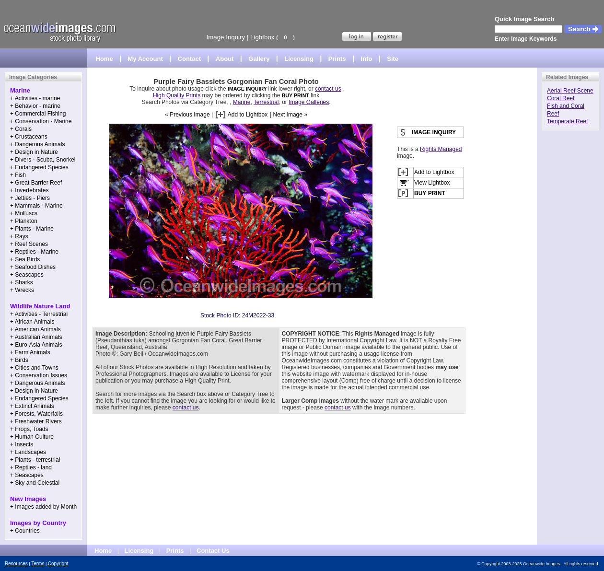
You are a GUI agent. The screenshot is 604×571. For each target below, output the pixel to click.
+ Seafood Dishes (33, 267)
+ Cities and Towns (34, 367)
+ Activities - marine (35, 98)
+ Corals (21, 129)
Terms (37, 563)
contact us (328, 88)
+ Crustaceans (28, 136)
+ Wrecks (22, 290)
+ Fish (18, 175)
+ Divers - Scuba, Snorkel (42, 159)
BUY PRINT (295, 95)
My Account (145, 58)
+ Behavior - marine (35, 106)
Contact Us (213, 550)
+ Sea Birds (25, 259)
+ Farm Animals (30, 352)
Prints (337, 58)
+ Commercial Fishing (38, 113)
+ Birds (19, 360)
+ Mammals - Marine (36, 205)
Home (104, 58)
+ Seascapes (27, 274)
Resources (16, 563)
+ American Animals (35, 329)
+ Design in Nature (34, 152)
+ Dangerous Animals (37, 144)
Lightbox (262, 37)
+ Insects (21, 444)
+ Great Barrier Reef (36, 182)
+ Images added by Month (43, 506)
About (225, 58)
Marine (242, 102)
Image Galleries (309, 102)
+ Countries (25, 530)
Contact (189, 58)
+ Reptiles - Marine (34, 251)
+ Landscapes (28, 452)
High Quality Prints (176, 95)
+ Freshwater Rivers (36, 421)
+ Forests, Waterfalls (36, 413)
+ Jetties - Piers (30, 198)
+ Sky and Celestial (34, 482)
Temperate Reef (567, 121)
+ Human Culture (32, 436)
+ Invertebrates (29, 190)
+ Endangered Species (39, 167)
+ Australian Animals (36, 337)
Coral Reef (560, 98)
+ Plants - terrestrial (35, 459)
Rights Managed (441, 149)
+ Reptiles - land (31, 467)
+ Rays (19, 236)
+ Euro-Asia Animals (36, 344)
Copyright (58, 563)
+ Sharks (21, 282)
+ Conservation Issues (38, 375)
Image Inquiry (225, 37)
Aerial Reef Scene (570, 90)
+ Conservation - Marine (40, 121)
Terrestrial (266, 102)
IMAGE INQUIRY (248, 89)
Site (392, 58)
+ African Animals (32, 321)
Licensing (299, 58)
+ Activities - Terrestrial (39, 314)
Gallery (258, 58)
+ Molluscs (23, 213)
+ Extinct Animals (32, 406)
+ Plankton (23, 221)
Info (366, 58)
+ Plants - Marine (32, 228)
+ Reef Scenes (29, 244)
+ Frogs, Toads (29, 429)
